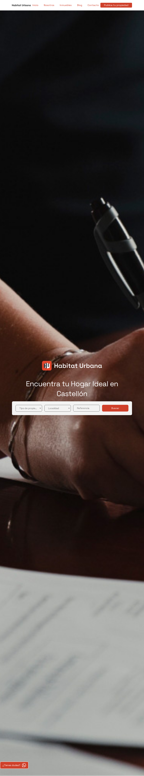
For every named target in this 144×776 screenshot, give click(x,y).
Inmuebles (66, 5)
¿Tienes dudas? (14, 765)
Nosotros (49, 5)
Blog (79, 5)
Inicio (35, 5)
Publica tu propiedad (116, 5)
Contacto (93, 5)
